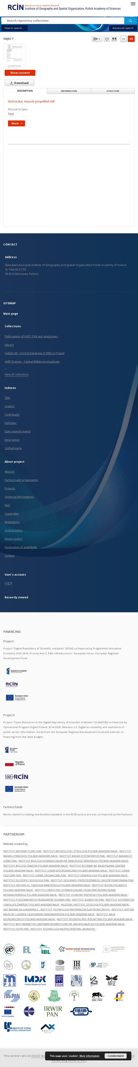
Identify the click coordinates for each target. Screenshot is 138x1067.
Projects (10, 488)
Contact (10, 555)
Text (11, 114)
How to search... (14, 28)
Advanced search (123, 28)
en (131, 38)
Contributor (12, 415)
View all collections (17, 374)
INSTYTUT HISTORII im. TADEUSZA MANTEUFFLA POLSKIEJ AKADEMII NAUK (47, 885)
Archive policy (14, 530)
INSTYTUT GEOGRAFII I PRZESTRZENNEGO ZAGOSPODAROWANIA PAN (92, 880)
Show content (20, 73)
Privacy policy (13, 539)
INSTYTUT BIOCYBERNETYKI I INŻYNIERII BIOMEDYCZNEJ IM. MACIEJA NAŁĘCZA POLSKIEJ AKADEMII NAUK (64, 924)
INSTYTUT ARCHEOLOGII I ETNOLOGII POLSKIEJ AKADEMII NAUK (80, 851)
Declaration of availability (21, 547)
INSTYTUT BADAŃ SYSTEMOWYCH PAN (82, 856)
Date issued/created (18, 431)
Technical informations (19, 497)
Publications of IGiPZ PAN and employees (31, 336)
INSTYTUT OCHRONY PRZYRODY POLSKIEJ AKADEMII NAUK (93, 894)
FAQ (7, 505)
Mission (9, 472)
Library (9, 345)
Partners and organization (21, 480)
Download (18, 83)
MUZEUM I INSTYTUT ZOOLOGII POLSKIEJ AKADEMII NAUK (95, 904)
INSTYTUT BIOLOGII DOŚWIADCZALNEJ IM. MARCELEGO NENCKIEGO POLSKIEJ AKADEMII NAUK (74, 860)
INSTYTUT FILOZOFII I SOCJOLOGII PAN (26, 880)
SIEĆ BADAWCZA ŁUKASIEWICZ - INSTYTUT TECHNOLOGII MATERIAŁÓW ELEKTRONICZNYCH (56, 909)
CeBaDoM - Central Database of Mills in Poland (34, 353)
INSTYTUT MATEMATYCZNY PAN (22, 851)
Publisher (11, 423)
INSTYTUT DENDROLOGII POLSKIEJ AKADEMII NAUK (98, 875)
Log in (8, 583)
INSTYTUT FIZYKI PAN (16, 928)
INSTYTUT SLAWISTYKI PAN (88, 899)
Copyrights (12, 513)
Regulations (12, 522)
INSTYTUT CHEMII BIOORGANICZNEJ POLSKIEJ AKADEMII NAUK (71, 870)
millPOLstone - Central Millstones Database (32, 361)
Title (7, 398)
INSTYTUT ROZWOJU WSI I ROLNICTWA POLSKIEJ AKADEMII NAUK (95, 919)
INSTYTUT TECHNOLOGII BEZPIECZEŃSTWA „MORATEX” (63, 928)
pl (123, 38)
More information (90, 1056)
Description (12, 440)
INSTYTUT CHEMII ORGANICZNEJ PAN (45, 875)
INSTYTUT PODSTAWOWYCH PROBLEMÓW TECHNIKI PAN (37, 899)
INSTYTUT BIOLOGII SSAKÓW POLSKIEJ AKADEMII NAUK (35, 865)
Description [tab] (25, 90)
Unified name (13, 448)
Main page (10, 314)
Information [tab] (69, 90)
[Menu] (133, 3)
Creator (10, 406)
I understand (116, 1055)
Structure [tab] (113, 90)
